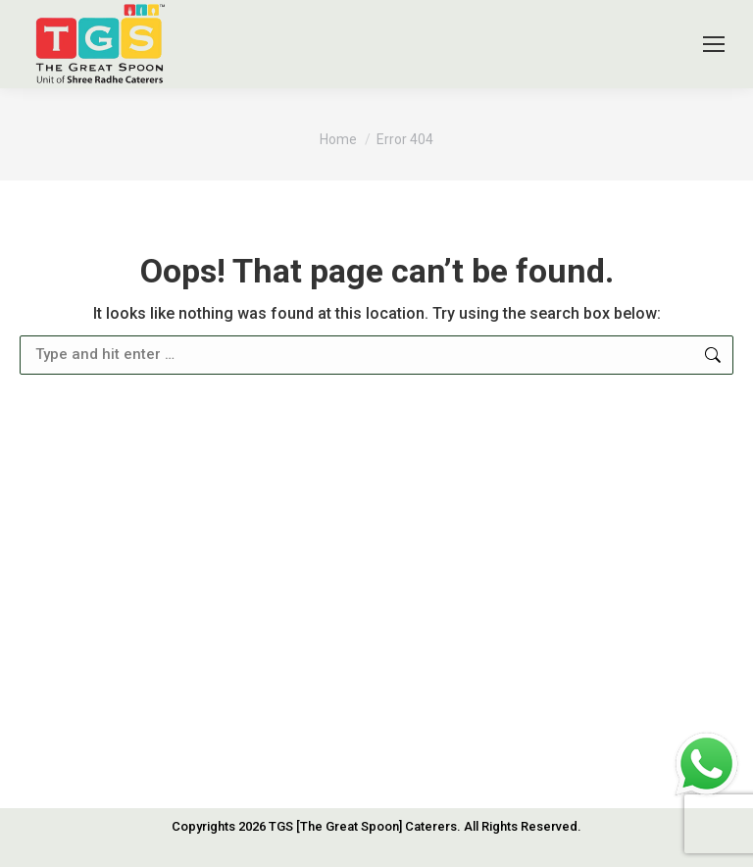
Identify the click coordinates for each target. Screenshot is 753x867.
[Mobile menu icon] (713, 44)
